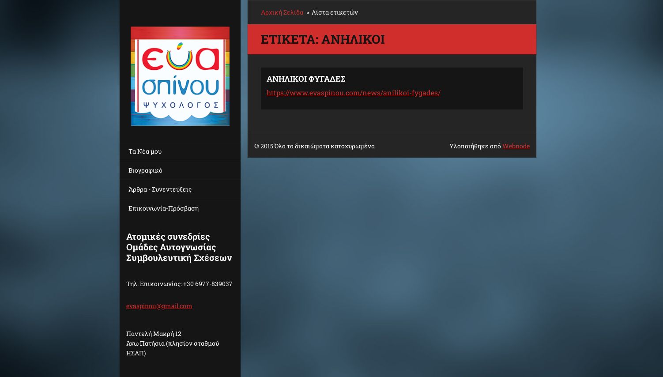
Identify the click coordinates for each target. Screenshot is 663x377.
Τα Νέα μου (145, 151)
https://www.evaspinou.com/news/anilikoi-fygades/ (354, 92)
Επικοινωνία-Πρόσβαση (163, 208)
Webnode (516, 146)
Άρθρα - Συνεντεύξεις (160, 189)
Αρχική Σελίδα (282, 12)
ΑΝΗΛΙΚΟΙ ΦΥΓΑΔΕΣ (306, 78)
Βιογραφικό (145, 170)
